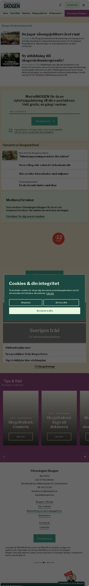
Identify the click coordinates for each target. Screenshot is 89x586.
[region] (44, 293)
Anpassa (25, 302)
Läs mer (50, 293)
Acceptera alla (45, 310)
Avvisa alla (61, 302)
